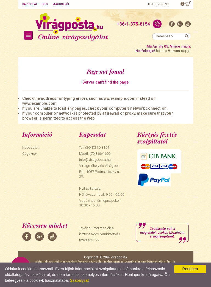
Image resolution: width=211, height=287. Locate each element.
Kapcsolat (29, 4)
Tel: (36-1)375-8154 (94, 147)
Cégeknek (29, 153)
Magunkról (61, 4)
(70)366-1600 (100, 153)
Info (45, 4)
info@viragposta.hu (95, 160)
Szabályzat (79, 280)
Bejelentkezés (158, 4)
